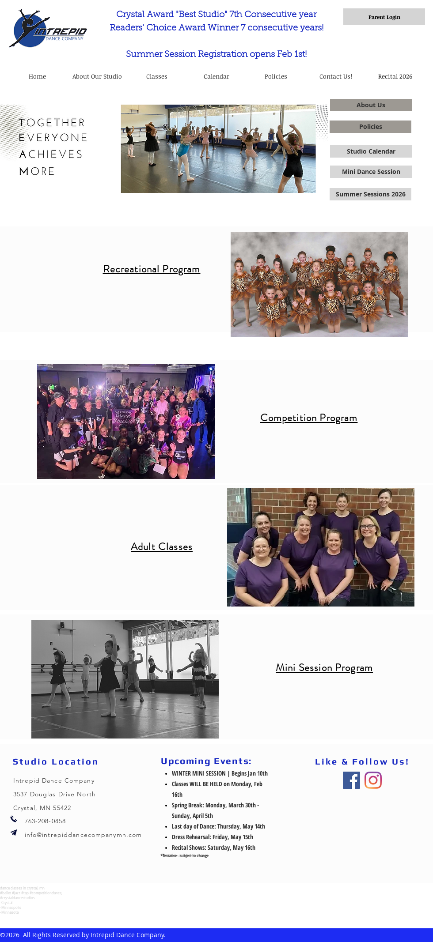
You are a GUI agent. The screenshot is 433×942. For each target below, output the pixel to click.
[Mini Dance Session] (371, 172)
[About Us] (371, 105)
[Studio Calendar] (371, 151)
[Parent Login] (384, 16)
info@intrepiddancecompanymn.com (83, 835)
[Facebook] (351, 780)
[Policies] (370, 127)
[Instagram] (373, 780)
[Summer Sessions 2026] (370, 194)
